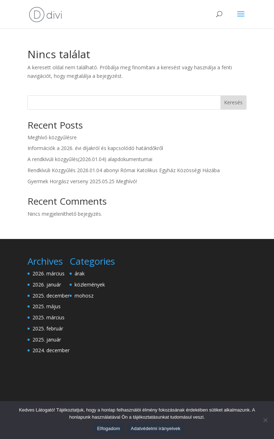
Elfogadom (108, 428)
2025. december (51, 295)
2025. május (46, 306)
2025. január (46, 339)
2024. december (51, 350)
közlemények (90, 284)
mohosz (84, 295)
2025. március (48, 317)
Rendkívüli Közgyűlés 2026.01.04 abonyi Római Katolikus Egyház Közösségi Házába (123, 170)
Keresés (233, 102)
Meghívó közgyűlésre (52, 137)
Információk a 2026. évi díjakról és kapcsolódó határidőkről (95, 148)
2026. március (48, 273)
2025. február (47, 328)
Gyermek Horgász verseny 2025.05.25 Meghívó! (82, 181)
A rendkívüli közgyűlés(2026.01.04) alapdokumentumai (89, 159)
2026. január (46, 284)
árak (80, 273)
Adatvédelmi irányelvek (156, 428)
